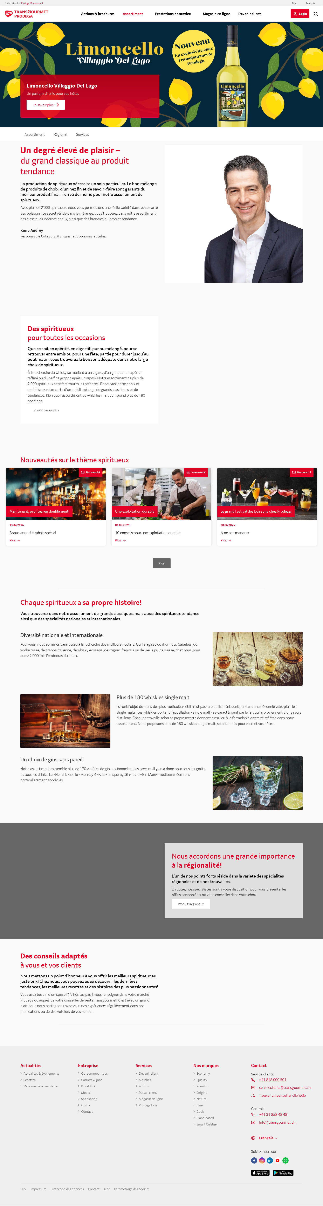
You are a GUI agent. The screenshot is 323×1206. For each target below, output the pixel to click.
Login (303, 14)
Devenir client (249, 14)
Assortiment (133, 14)
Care (200, 1107)
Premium (204, 1087)
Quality (202, 1080)
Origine (202, 1093)
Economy (204, 1074)
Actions (145, 1087)
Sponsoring (90, 1100)
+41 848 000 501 (272, 1080)
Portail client (149, 1093)
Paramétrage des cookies (143, 1189)
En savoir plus (46, 105)
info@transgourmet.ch (277, 1122)
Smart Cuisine (208, 1126)
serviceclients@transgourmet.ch (281, 1087)
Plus (12, 540)
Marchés (145, 1080)
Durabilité (89, 1087)
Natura (202, 1100)
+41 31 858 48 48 (273, 1114)
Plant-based (206, 1120)
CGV (23, 1189)
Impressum (40, 1189)
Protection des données (71, 1189)
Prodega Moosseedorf (32, 3)
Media (86, 1093)
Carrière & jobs (92, 1080)
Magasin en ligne (216, 14)
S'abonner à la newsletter (43, 1087)
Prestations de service (173, 14)
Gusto (86, 1107)
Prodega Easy (149, 1107)
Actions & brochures (98, 14)
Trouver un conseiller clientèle (281, 1095)
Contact (87, 1113)
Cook (201, 1113)
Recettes (30, 1080)
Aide (294, 3)
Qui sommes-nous (96, 1074)
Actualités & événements (43, 1074)
